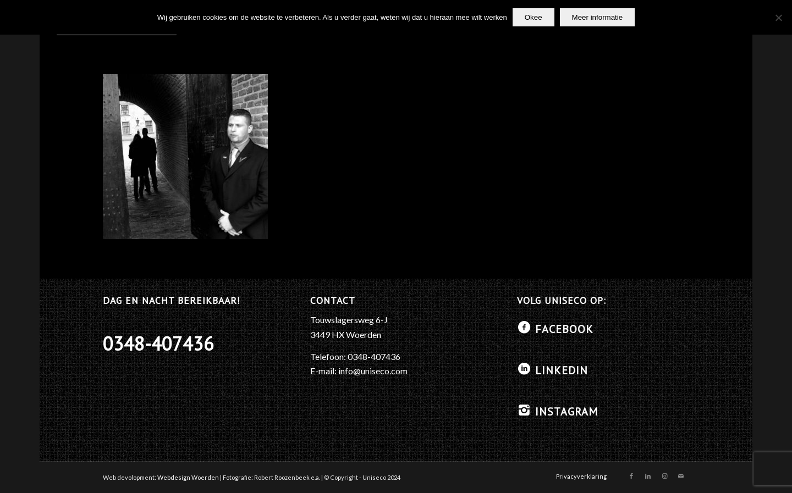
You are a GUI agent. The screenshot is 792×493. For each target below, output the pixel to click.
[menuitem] (579, 476)
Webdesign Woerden (188, 477)
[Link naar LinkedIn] (648, 476)
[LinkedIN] (524, 369)
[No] (778, 17)
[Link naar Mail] (681, 476)
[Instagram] (524, 410)
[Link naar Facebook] (631, 476)
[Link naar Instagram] (664, 476)
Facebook (564, 329)
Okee (533, 17)
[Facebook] (524, 327)
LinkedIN (561, 370)
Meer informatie (597, 17)
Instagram (566, 412)
